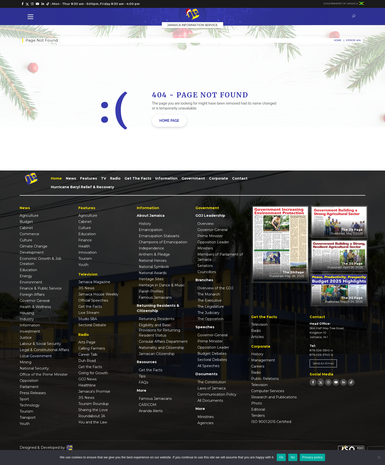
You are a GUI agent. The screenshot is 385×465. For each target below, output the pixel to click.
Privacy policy (312, 457)
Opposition (29, 380)
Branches (204, 280)
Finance (85, 240)
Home (338, 40)
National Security (34, 368)
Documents (206, 374)
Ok (281, 457)
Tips (142, 376)
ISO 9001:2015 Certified (271, 421)
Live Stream (88, 312)
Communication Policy (216, 394)
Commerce (29, 234)
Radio (115, 178)
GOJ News (87, 379)
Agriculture (29, 215)
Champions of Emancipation (163, 242)
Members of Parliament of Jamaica (220, 257)
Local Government (36, 356)
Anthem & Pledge (154, 254)
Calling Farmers (91, 348)
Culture (26, 240)
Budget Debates (211, 353)
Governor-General (212, 230)
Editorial (258, 409)
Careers (257, 366)
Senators (205, 266)
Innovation (87, 252)
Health (84, 246)
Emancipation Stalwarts (159, 236)
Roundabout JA (91, 416)
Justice (26, 337)
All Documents (210, 400)
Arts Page (87, 342)
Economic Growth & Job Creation (40, 261)
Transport (28, 417)
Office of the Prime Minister (44, 374)
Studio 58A (87, 319)
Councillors (206, 272)
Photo (256, 403)
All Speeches (208, 366)
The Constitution (211, 382)
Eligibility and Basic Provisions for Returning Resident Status (159, 330)
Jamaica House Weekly (98, 294)
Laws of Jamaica (211, 388)
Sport (24, 399)
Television (259, 324)
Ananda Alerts (151, 411)
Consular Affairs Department (163, 341)
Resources (147, 362)
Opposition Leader (213, 242)
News (71, 178)
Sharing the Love (93, 410)
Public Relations (265, 378)
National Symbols (154, 266)
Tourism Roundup (93, 404)
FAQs (143, 382)
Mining (25, 362)
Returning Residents (156, 319)
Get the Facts (137, 178)
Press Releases (33, 393)
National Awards (152, 273)
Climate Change (33, 246)
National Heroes (152, 260)
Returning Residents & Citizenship (158, 308)
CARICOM (147, 405)
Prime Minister (210, 236)
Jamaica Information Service (192, 25)
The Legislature (210, 306)
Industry (27, 319)
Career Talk (87, 354)
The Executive (209, 300)
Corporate (218, 178)
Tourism (26, 411)
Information (166, 178)
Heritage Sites (151, 279)
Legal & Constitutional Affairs (44, 350)
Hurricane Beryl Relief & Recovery (82, 187)
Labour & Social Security (40, 343)
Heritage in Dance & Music (162, 285)
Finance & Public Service (41, 288)
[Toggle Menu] (31, 16)
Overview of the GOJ (215, 288)
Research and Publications (274, 397)
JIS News (86, 288)
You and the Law (92, 422)
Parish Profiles (151, 291)
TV (103, 178)
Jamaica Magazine (94, 282)
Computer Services (267, 391)
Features (88, 178)
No (293, 457)
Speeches (204, 327)
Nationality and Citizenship (161, 347)
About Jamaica (151, 215)
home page (169, 121)
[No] (378, 457)
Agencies (205, 423)
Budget (26, 221)
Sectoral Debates (212, 359)
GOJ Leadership (210, 215)
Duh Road (87, 360)
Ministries (205, 417)
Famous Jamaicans (155, 297)
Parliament (29, 387)
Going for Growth (93, 373)
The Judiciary (208, 312)
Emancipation (151, 230)
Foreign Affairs (32, 294)
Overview (205, 223)
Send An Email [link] (323, 363)
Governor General (35, 300)
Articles (257, 337)
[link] (22, 4)
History (145, 223)
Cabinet (26, 228)
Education (28, 270)
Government (193, 178)
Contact (240, 178)
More (141, 390)
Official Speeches (93, 300)
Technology (30, 405)
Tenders (258, 415)
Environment (31, 282)
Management (263, 360)
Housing (27, 313)
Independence (151, 248)
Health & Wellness (35, 307)
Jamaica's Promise (94, 391)
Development (32, 252)
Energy (26, 276)
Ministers (205, 248)
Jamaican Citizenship (157, 354)
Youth (25, 423)
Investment (30, 331)
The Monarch (208, 294)
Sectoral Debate (92, 325)
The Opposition (210, 319)
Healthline (87, 385)
